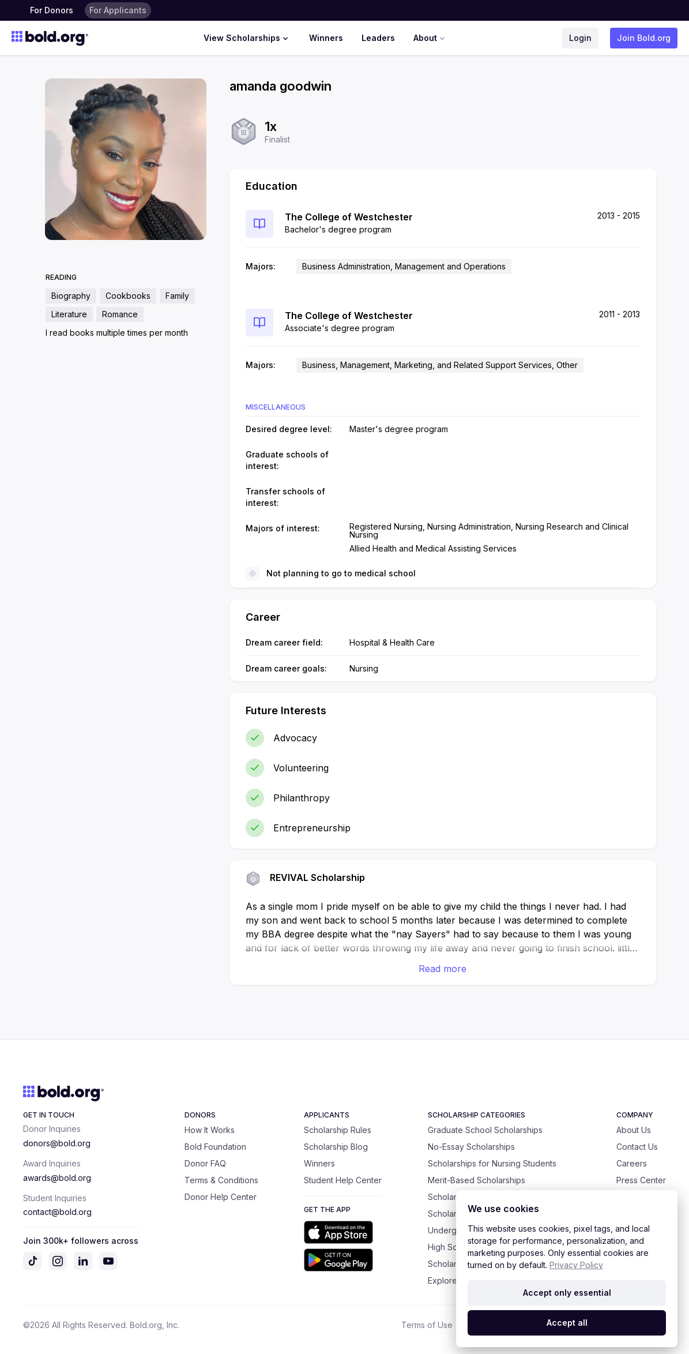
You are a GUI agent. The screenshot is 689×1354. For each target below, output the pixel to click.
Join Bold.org (644, 38)
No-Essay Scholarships (471, 1147)
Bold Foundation (215, 1147)
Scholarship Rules (337, 1130)
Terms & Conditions (221, 1180)
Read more (442, 968)
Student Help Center (343, 1180)
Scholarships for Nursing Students (492, 1163)
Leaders (378, 38)
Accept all (567, 1322)
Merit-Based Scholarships (476, 1180)
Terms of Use (427, 1325)
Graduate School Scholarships (485, 1130)
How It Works (210, 1130)
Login (580, 38)
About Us (633, 1130)
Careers (631, 1163)
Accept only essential (567, 1292)
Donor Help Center (221, 1197)
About (430, 38)
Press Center (641, 1180)
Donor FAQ (205, 1163)
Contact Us (637, 1147)
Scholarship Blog (336, 1147)
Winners (326, 38)
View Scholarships (247, 38)
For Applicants (117, 10)
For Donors (51, 10)
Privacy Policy (576, 1265)
